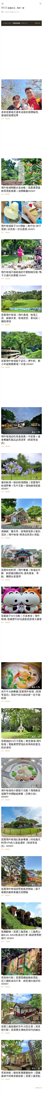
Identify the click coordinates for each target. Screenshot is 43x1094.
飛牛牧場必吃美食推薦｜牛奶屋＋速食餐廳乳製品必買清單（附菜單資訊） (20, 439)
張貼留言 (7, 118)
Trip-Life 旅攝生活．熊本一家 (12, 8)
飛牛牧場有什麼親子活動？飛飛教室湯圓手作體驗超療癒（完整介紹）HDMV (20, 793)
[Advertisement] (21, 52)
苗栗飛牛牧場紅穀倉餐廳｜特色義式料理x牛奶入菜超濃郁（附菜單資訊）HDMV (20, 842)
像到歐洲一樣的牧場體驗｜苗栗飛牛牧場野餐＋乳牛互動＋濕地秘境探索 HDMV (20, 485)
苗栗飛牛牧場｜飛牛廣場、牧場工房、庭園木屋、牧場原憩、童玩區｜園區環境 (20, 318)
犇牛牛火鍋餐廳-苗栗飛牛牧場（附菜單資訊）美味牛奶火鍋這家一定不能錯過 (21, 694)
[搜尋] (40, 3)
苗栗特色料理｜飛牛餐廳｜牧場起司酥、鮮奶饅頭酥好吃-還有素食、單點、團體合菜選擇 (20, 573)
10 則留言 (7, 941)
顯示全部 (37, 23)
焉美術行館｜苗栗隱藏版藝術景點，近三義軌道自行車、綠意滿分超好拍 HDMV (20, 980)
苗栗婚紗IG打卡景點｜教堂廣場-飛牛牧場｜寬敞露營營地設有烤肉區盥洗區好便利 (21, 744)
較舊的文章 (39, 1088)
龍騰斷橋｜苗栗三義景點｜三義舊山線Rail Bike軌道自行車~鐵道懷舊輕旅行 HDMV (21, 935)
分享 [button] (2, 118)
